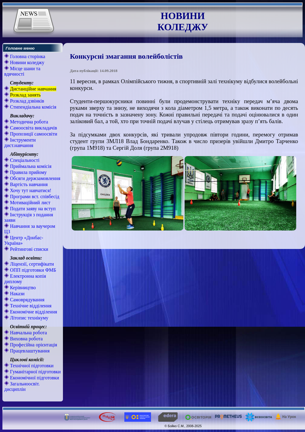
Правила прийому (28, 172)
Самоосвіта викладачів (33, 127)
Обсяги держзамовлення (34, 178)
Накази (17, 293)
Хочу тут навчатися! (30, 190)
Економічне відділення (33, 311)
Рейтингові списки (28, 249)
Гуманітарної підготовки (35, 371)
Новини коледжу (26, 62)
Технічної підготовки (31, 365)
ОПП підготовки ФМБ (32, 270)
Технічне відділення (30, 305)
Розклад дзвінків (26, 100)
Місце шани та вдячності (22, 71)
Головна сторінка (27, 56)
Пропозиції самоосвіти (33, 133)
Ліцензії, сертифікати (31, 264)
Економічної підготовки (34, 377)
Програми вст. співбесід (34, 196)
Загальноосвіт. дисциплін (22, 386)
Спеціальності (24, 160)
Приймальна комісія (30, 166)
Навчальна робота (28, 332)
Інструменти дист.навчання (20, 142)
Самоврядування (26, 299)
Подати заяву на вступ (32, 208)
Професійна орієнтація (33, 344)
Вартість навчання (28, 184)
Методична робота (28, 121)
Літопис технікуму (28, 317)
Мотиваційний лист (30, 202)
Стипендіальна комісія (32, 107)
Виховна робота (26, 338)
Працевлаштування (29, 350)
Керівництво (22, 287)
